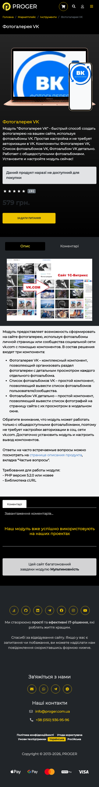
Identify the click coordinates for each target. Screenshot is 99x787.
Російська (74, 739)
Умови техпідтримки (32, 739)
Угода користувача (69, 735)
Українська (56, 739)
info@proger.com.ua (52, 711)
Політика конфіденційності (35, 735)
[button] (91, 6)
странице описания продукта (55, 455)
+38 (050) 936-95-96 (52, 720)
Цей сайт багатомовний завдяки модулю (49, 566)
